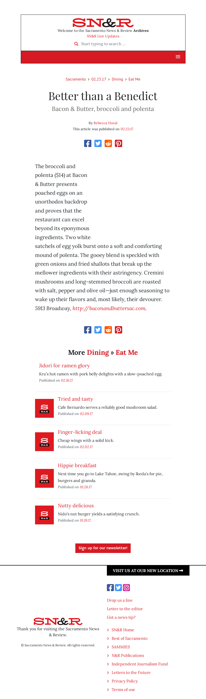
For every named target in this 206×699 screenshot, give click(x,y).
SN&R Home (123, 629)
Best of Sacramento (129, 638)
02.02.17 (86, 446)
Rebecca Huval (105, 123)
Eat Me (134, 79)
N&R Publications (128, 655)
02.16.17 (67, 380)
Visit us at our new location (148, 570)
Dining (117, 79)
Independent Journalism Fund (140, 663)
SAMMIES (121, 646)
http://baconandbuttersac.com (109, 308)
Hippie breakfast (77, 465)
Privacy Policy (125, 680)
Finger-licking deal (80, 432)
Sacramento (76, 79)
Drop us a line (120, 600)
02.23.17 (98, 79)
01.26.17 (86, 486)
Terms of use (123, 689)
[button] (178, 56)
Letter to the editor (125, 608)
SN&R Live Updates (103, 36)
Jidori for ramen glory (64, 365)
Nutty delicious (76, 505)
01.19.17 (85, 520)
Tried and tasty (75, 399)
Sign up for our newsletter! (103, 548)
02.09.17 (86, 413)
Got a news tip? (121, 617)
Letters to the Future (131, 672)
